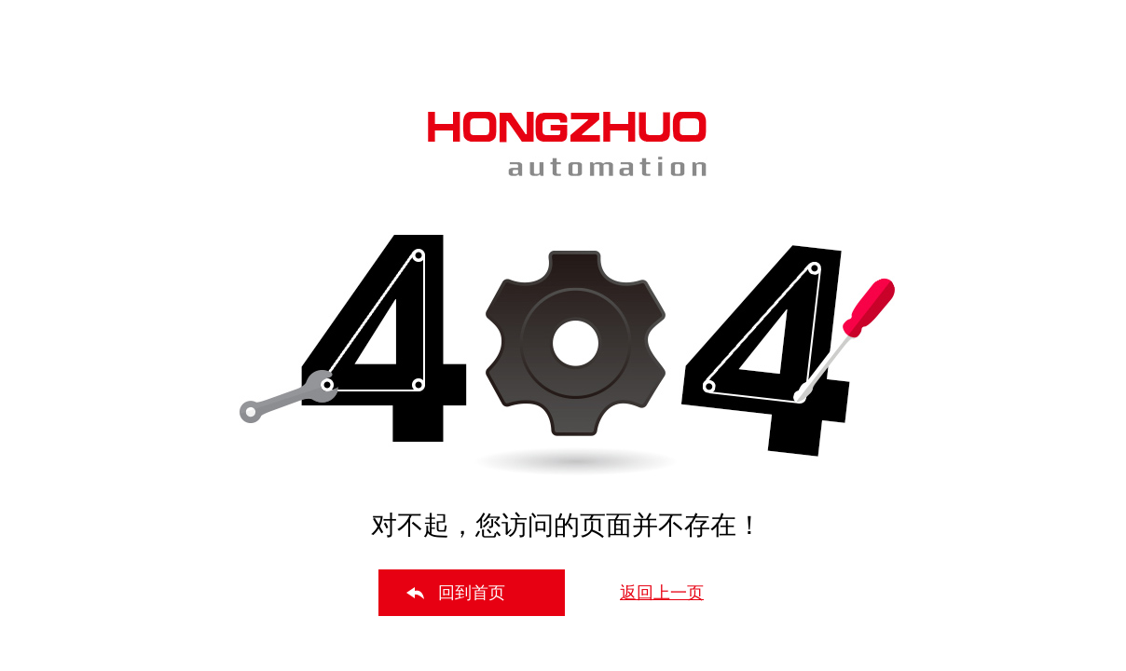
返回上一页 (662, 592)
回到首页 (471, 592)
